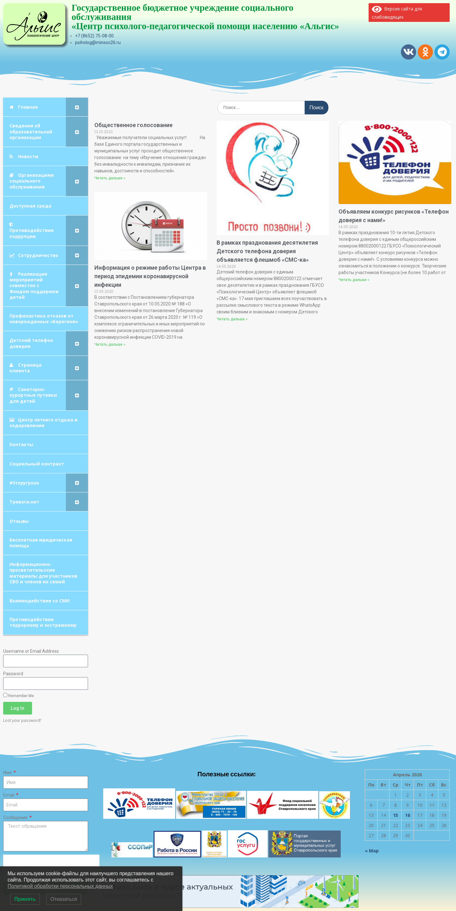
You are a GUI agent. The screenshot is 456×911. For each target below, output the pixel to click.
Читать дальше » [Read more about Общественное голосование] (109, 178)
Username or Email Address (31, 651)
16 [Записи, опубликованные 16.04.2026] (407, 815)
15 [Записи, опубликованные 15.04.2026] (395, 815)
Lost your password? (22, 720)
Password (13, 673)
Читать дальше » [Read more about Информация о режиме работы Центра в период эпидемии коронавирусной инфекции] (109, 344)
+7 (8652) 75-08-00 (94, 35)
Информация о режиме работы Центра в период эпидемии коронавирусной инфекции (150, 276)
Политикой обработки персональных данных (60, 886)
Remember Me (18, 695)
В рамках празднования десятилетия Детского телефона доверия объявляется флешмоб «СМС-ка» (267, 251)
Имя (8, 772)
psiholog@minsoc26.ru (98, 42)
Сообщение (15, 817)
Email (9, 795)
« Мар (372, 851)
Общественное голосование (133, 125)
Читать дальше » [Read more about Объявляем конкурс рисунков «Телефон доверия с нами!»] (354, 280)
